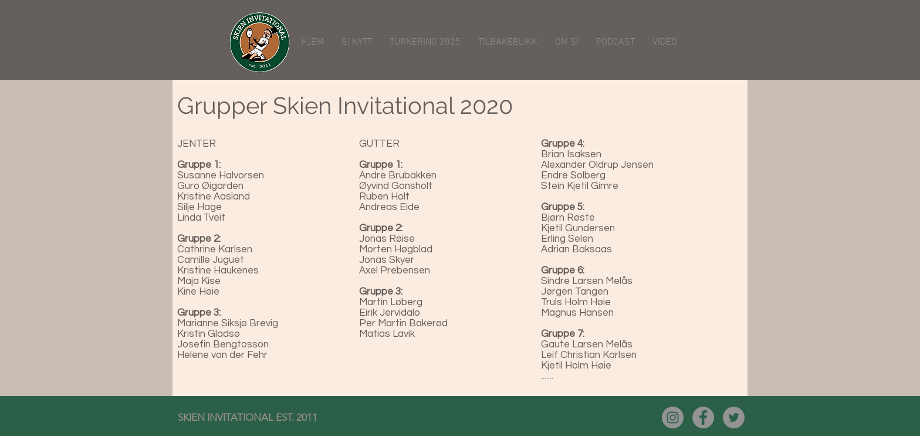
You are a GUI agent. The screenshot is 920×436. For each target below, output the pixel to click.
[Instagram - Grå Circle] (673, 417)
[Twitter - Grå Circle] (734, 417)
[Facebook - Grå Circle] (703, 417)
